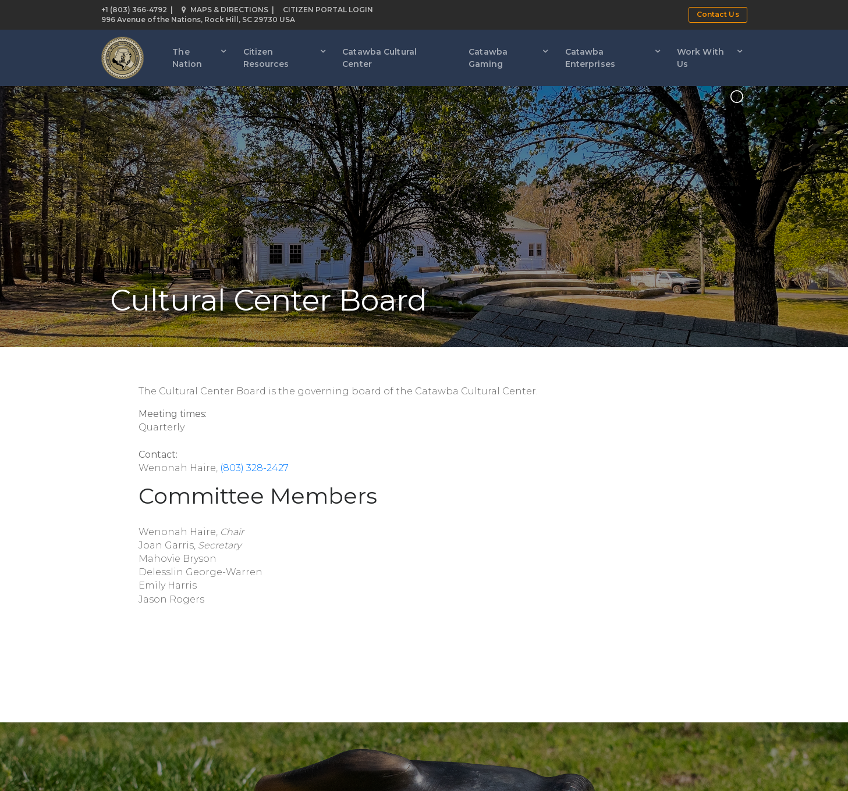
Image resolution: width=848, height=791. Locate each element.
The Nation (187, 58)
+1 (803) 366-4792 (134, 9)
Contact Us (718, 14)
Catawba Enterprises (590, 58)
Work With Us (700, 58)
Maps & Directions (225, 9)
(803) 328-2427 (254, 467)
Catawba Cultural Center (379, 58)
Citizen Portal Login (328, 9)
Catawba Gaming (488, 58)
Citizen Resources (266, 58)
